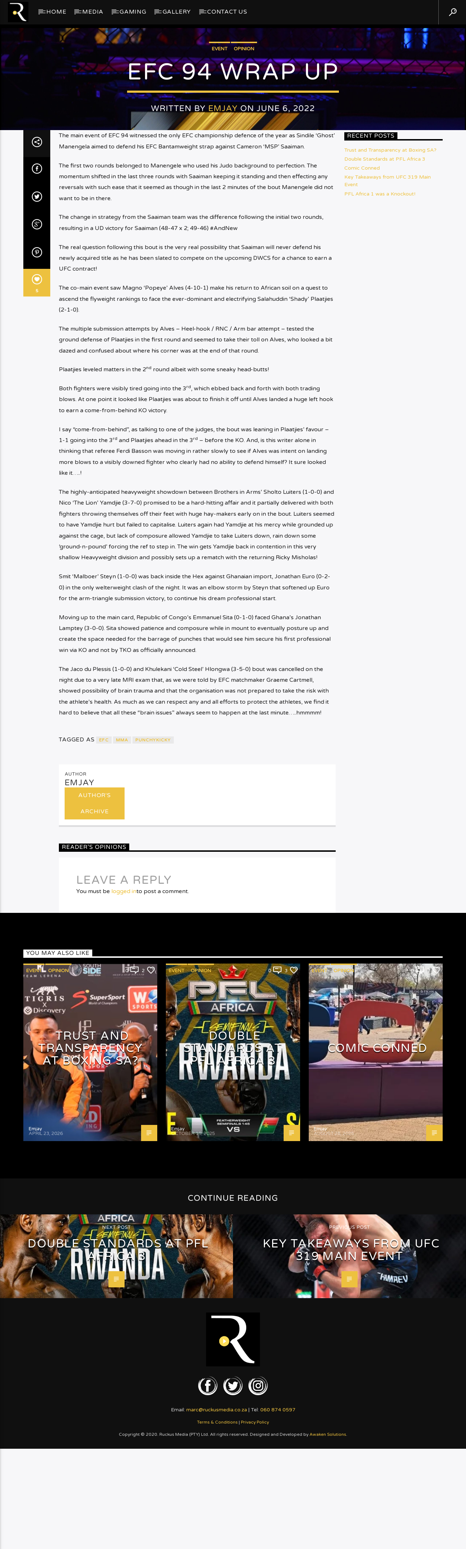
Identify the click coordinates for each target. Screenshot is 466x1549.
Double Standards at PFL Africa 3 (384, 528)
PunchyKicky (153, 1109)
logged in (123, 1260)
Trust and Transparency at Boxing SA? (390, 519)
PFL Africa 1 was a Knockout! (379, 563)
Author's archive (94, 1172)
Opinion (244, 218)
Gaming (133, 11)
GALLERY (177, 11)
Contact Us (227, 11)
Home (56, 11)
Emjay (223, 277)
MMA (122, 1109)
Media (92, 11)
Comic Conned (362, 537)
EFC (104, 1109)
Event (219, 218)
